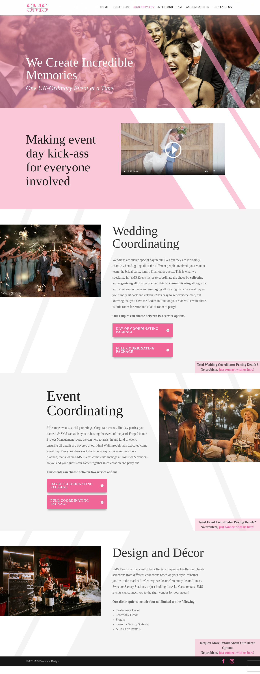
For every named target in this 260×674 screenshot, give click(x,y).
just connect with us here (236, 369)
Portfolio (121, 7)
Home (104, 7)
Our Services (144, 7)
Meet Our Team (170, 7)
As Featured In (197, 7)
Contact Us (223, 7)
